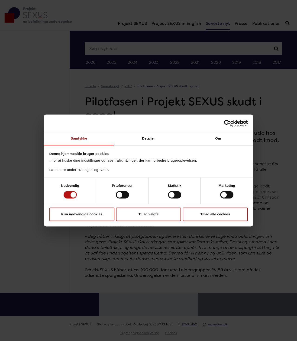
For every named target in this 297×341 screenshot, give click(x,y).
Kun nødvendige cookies (82, 214)
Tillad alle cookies (215, 214)
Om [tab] (218, 138)
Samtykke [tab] (79, 138)
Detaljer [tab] (148, 138)
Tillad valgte (148, 214)
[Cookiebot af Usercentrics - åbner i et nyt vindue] (227, 123)
